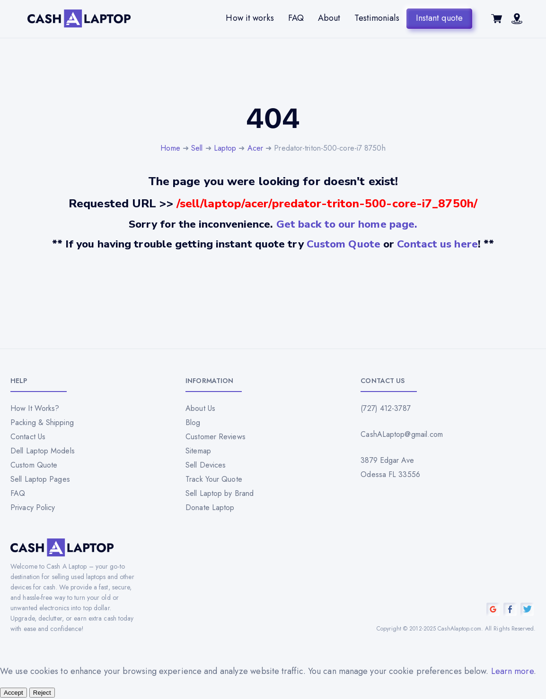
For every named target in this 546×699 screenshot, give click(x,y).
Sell (197, 148)
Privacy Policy (32, 507)
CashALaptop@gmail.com (402, 434)
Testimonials (376, 18)
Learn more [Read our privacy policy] (512, 671)
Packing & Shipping (42, 422)
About (329, 18)
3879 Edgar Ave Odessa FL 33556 (390, 467)
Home (170, 148)
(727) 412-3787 (385, 408)
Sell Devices (205, 465)
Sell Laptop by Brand (219, 493)
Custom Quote (343, 244)
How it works (249, 18)
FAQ (296, 18)
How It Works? (34, 408)
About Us (200, 408)
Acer (255, 148)
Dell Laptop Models (42, 450)
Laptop (225, 148)
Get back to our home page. (347, 224)
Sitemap (198, 450)
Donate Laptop (209, 507)
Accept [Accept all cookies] (13, 692)
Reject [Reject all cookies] (42, 692)
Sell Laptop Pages (40, 479)
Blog (192, 422)
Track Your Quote (213, 479)
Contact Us (27, 436)
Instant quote (439, 18)
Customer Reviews (215, 436)
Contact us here (437, 244)
